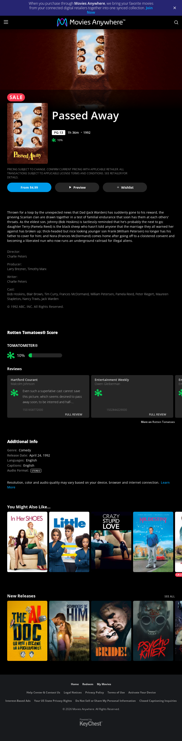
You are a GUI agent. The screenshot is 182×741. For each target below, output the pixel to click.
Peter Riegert (145, 294)
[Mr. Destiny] (153, 542)
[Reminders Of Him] (69, 631)
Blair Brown (35, 294)
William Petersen (102, 294)
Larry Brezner (16, 269)
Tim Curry (51, 294)
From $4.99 (29, 187)
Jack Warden (50, 299)
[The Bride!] (111, 631)
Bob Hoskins (16, 294)
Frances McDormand (74, 294)
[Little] (69, 542)
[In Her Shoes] (27, 542)
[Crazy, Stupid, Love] (111, 542)
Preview (77, 187)
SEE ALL (169, 596)
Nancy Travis (31, 299)
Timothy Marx (37, 269)
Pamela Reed (125, 294)
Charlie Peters (17, 256)
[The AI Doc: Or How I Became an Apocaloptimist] (27, 631)
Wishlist (125, 187)
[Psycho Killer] (153, 631)
